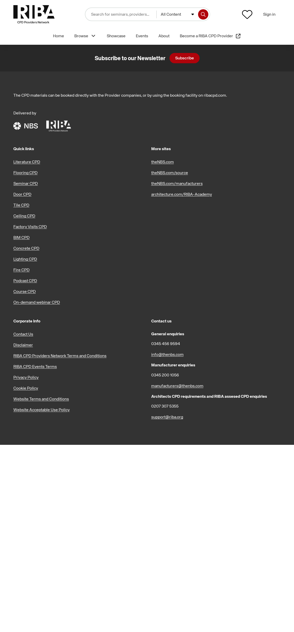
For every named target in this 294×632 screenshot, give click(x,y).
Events (142, 35)
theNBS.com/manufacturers (177, 183)
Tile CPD (21, 204)
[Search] (203, 14)
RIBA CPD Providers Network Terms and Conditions (59, 355)
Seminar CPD (25, 183)
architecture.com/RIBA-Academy (181, 194)
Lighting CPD (25, 258)
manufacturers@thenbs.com (177, 385)
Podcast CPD (25, 280)
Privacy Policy (26, 377)
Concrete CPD (26, 248)
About (164, 35)
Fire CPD (21, 269)
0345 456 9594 (165, 343)
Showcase (116, 35)
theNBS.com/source (169, 172)
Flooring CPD (25, 172)
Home (58, 35)
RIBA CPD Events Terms (35, 366)
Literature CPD (26, 161)
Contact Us (23, 334)
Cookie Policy (25, 388)
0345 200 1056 (165, 374)
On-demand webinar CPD (36, 302)
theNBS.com (162, 161)
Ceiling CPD (24, 215)
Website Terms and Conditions (41, 398)
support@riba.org (167, 416)
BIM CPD (21, 237)
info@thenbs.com (167, 354)
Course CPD (24, 291)
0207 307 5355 (165, 406)
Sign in (269, 14)
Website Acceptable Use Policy (41, 409)
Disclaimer (23, 344)
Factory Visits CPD (30, 226)
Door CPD (22, 194)
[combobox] (177, 14)
